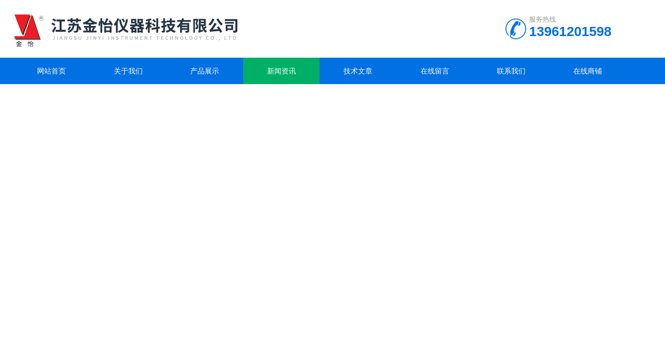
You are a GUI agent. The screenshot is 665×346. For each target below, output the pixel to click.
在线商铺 (587, 71)
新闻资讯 (281, 71)
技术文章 (358, 71)
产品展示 (204, 71)
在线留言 (434, 71)
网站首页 (51, 71)
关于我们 (128, 71)
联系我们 (511, 71)
